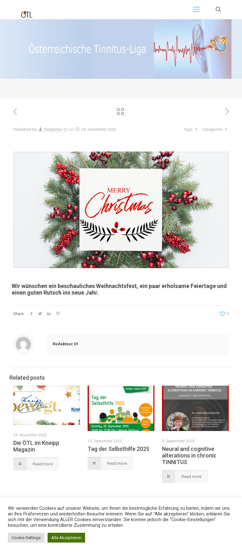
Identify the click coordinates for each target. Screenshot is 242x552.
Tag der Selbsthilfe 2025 (118, 449)
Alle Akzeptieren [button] (66, 537)
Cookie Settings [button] (26, 537)
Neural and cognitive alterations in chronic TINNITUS (189, 455)
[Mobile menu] (196, 9)
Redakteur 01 (56, 129)
